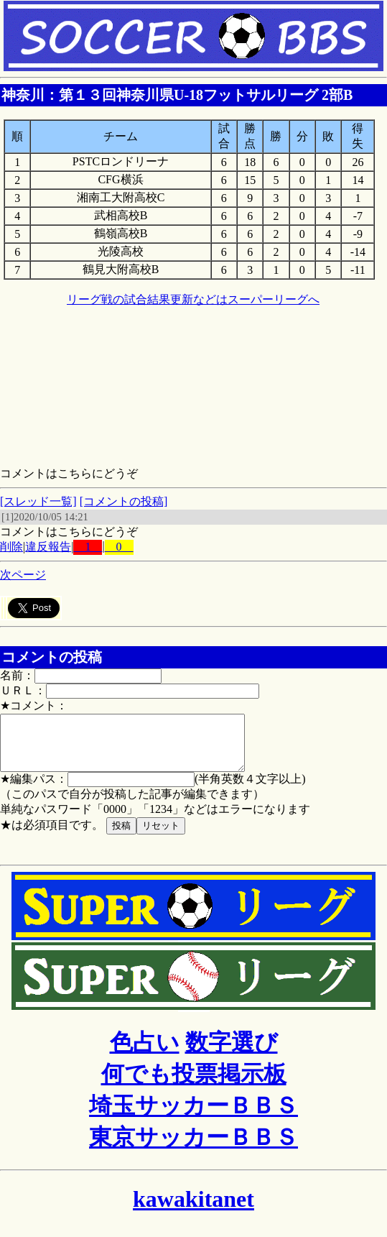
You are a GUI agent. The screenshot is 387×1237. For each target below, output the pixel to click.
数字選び (231, 1053)
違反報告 (48, 547)
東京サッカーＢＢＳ (193, 1148)
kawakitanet (193, 1210)
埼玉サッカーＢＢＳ (193, 1116)
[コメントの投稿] (124, 501)
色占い (144, 1053)
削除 (11, 547)
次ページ (23, 575)
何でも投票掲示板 (193, 1085)
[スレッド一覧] (38, 501)
